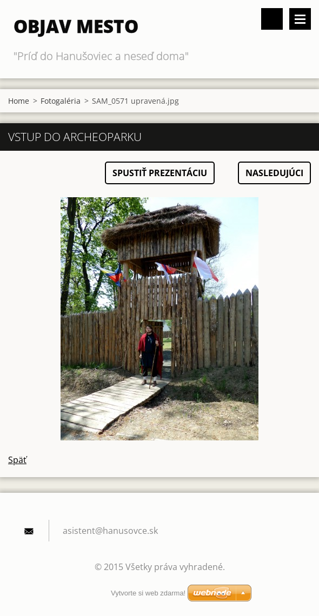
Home (18, 101)
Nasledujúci (274, 173)
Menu (300, 19)
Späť (17, 460)
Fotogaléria (61, 101)
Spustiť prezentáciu (159, 173)
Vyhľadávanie (272, 19)
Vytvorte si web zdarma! (148, 593)
